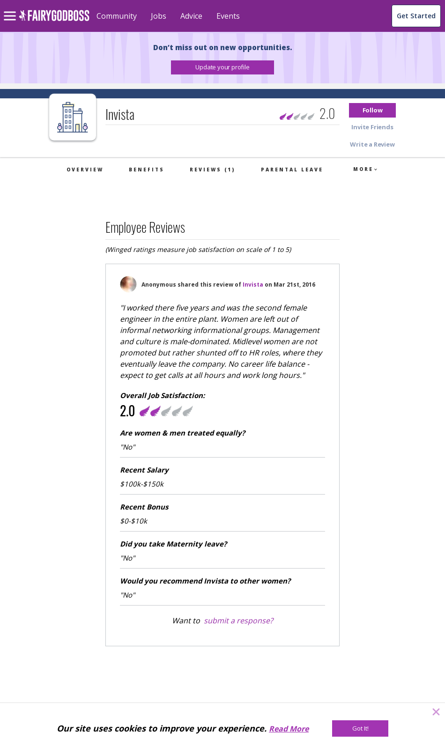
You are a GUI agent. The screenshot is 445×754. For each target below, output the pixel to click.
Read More (289, 729)
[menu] (11, 8)
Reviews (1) (212, 169)
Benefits (146, 169)
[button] (222, 67)
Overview (85, 169)
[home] (54, 21)
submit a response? (238, 620)
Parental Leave (292, 169)
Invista (253, 284)
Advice (191, 16)
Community (116, 16)
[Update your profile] (222, 67)
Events (228, 16)
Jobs (158, 16)
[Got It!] (360, 728)
